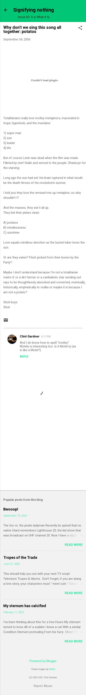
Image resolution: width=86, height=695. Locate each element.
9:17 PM (46, 336)
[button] (80, 28)
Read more (74, 545)
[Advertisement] (38, 455)
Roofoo (52, 669)
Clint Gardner (29, 336)
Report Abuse (43, 686)
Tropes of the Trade (20, 557)
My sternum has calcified (24, 606)
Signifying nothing (33, 10)
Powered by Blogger (43, 661)
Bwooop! (10, 509)
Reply (24, 356)
